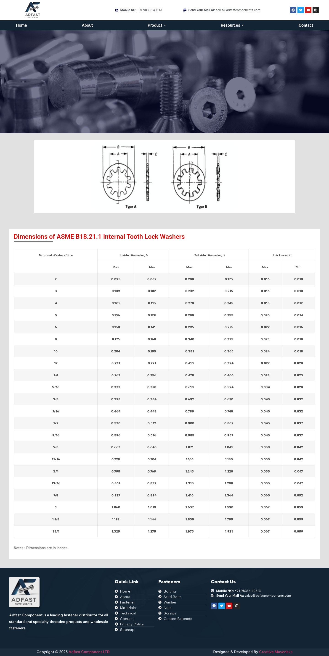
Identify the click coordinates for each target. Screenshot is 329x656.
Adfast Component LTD (89, 651)
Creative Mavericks (275, 651)
